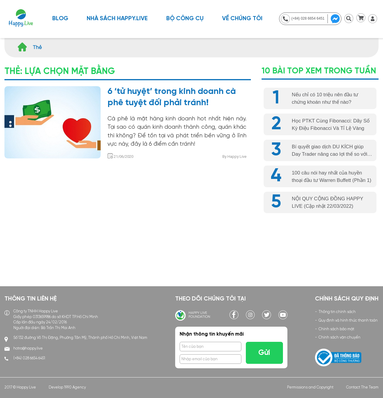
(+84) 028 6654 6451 (29, 358)
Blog (60, 18)
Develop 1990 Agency (67, 387)
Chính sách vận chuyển (339, 337)
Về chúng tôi (242, 18)
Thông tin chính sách (337, 312)
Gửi (264, 353)
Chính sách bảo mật (336, 329)
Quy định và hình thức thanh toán (348, 321)
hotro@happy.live (28, 348)
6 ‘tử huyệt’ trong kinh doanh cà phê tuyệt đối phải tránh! (171, 97)
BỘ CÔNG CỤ (185, 18)
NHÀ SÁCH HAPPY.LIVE (117, 18)
